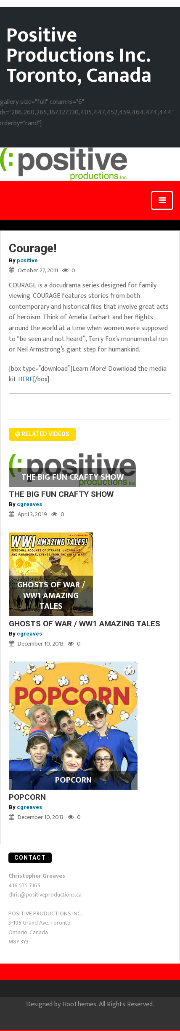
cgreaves (29, 504)
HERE (24, 379)
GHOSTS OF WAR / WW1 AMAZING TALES (84, 623)
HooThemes (79, 1004)
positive (27, 260)
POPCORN (27, 797)
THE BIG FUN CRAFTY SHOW (61, 494)
